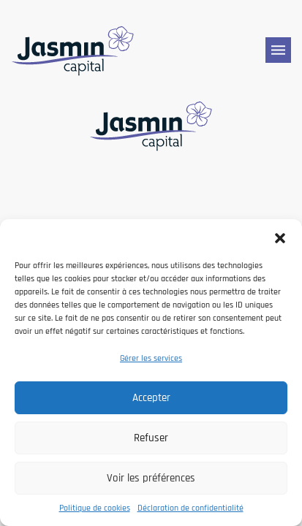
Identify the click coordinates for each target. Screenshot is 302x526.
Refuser (151, 438)
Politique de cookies (94, 508)
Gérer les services (151, 358)
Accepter (151, 398)
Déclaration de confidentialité (190, 508)
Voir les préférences (151, 478)
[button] (280, 237)
